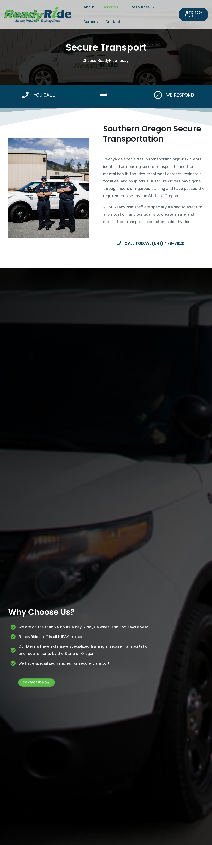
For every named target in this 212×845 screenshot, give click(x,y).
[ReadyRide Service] (37, 14)
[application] (120, 7)
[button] (193, 14)
